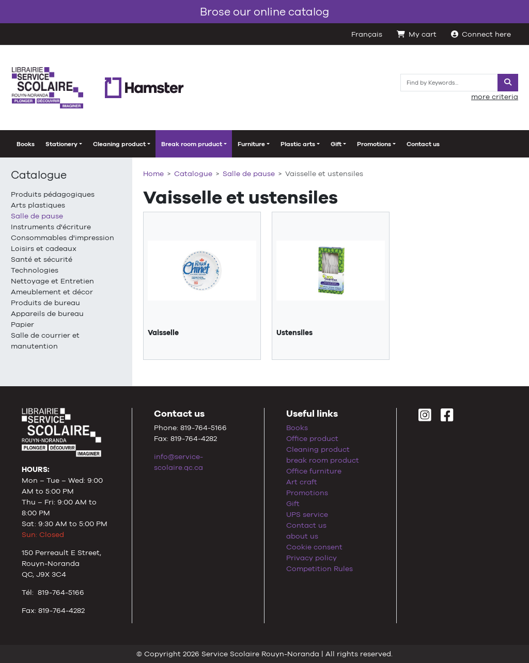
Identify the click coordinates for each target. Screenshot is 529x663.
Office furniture (313, 471)
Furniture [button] (251, 144)
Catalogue (39, 174)
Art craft (301, 482)
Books (26, 144)
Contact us (423, 144)
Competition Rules (319, 568)
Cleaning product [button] (119, 144)
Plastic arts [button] (298, 144)
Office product (312, 438)
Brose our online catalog (264, 11)
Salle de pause (249, 173)
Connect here (481, 34)
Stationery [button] (61, 144)
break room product (322, 460)
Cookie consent (314, 547)
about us (302, 536)
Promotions (307, 492)
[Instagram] (424, 418)
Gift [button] (336, 144)
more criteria (494, 96)
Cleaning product (318, 449)
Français (366, 34)
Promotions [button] (374, 144)
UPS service (307, 514)
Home (153, 173)
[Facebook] (447, 418)
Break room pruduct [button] (191, 144)
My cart (417, 34)
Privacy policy (311, 558)
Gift (293, 503)
